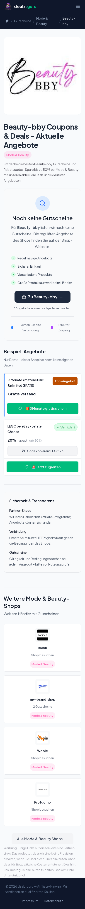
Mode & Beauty (42, 21)
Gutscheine (22, 21)
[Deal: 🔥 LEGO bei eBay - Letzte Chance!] (42, 447)
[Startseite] (20, 6)
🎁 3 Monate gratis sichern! (43, 408)
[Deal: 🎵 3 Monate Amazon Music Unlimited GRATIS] (42, 395)
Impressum (30, 901)
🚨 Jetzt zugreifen (42, 467)
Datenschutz (53, 901)
